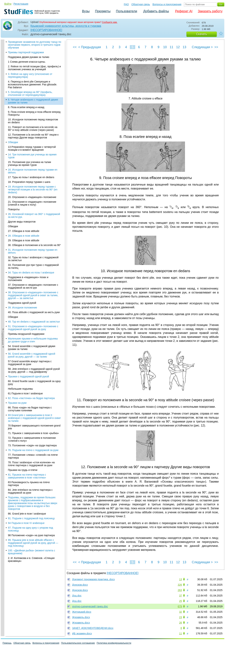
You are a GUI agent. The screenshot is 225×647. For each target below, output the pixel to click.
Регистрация (21, 3)
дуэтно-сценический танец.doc (90, 606)
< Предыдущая (89, 47)
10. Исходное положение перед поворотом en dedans (33, 71)
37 (180, 595)
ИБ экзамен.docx (82, 633)
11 (171, 47)
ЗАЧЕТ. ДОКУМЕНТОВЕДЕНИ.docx (92, 628)
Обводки (13, 92)
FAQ (126, 4)
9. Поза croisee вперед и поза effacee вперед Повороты (34, 64)
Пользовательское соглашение (78, 643)
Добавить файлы (156, 11)
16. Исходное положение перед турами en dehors (32, 122)
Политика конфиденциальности (114, 643)
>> (216, 47)
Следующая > (202, 47)
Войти (7, 3)
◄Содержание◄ (2, 102)
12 (178, 47)
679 (180, 606)
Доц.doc (76, 595)
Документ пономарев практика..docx (93, 579)
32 (180, 611)
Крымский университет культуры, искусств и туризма (65, 25)
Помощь (7, 643)
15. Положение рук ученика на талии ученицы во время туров (29, 114)
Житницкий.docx (81, 611)
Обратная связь (140, 4)
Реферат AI (183, 11)
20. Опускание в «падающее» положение (32, 147)
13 (184, 47)
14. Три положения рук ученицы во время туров (32, 106)
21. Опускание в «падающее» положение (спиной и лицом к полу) (32, 154)
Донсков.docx (80, 584)
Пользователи (126, 11)
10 (165, 47)
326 (180, 584)
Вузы (86, 11)
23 (180, 617)
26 (180, 622)
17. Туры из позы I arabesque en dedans (31, 127)
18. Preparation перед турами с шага (29, 132)
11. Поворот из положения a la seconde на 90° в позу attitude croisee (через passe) (32, 79)
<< (75, 47)
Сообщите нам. (109, 22)
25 (180, 601)
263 (180, 590)
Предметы (103, 11)
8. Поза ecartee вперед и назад (26, 57)
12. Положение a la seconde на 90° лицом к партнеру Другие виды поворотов (33, 87)
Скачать (201, 34)
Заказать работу (210, 11)
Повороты (14, 159)
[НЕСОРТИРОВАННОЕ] (46, 30)
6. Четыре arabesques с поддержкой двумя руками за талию (33, 52)
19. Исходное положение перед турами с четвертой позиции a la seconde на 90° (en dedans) (32, 140)
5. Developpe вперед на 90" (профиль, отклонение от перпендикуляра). (30, 44)
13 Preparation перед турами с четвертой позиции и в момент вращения (32, 99)
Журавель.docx (81, 617)
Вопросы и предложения (167, 4)
